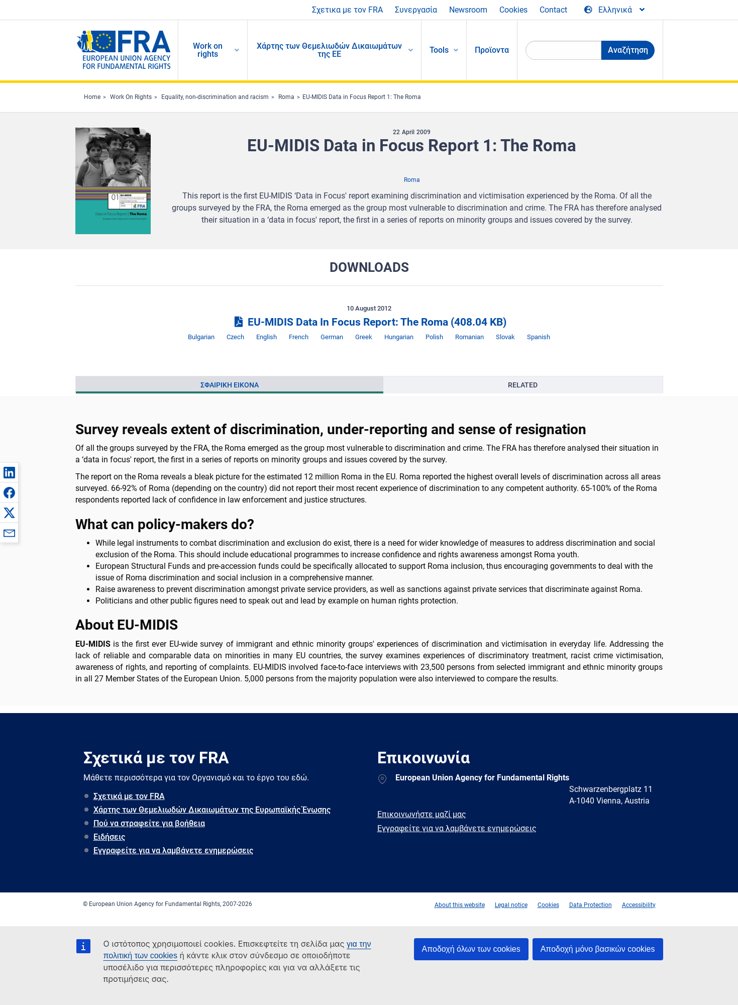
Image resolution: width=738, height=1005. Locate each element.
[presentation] (230, 384)
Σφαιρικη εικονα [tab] (229, 385)
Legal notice (511, 905)
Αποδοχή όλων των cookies (471, 949)
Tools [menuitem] (439, 50)
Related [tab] (523, 385)
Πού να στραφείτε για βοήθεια (149, 823)
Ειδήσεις (109, 837)
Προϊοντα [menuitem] (492, 50)
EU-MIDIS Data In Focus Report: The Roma (369, 322)
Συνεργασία (416, 10)
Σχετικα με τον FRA (347, 10)
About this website (460, 905)
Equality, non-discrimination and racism (215, 96)
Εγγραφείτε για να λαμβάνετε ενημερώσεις (173, 850)
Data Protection (590, 905)
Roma (286, 96)
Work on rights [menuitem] (208, 50)
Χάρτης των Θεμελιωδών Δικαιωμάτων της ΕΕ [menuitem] (329, 50)
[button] (9, 472)
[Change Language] (615, 10)
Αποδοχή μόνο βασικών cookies (598, 949)
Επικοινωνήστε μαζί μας (421, 814)
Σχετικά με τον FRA (129, 796)
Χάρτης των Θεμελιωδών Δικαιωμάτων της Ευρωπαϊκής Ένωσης (212, 810)
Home (92, 96)
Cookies (513, 10)
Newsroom (468, 10)
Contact (553, 10)
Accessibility (639, 905)
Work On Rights (131, 96)
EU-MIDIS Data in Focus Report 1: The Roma (361, 96)
